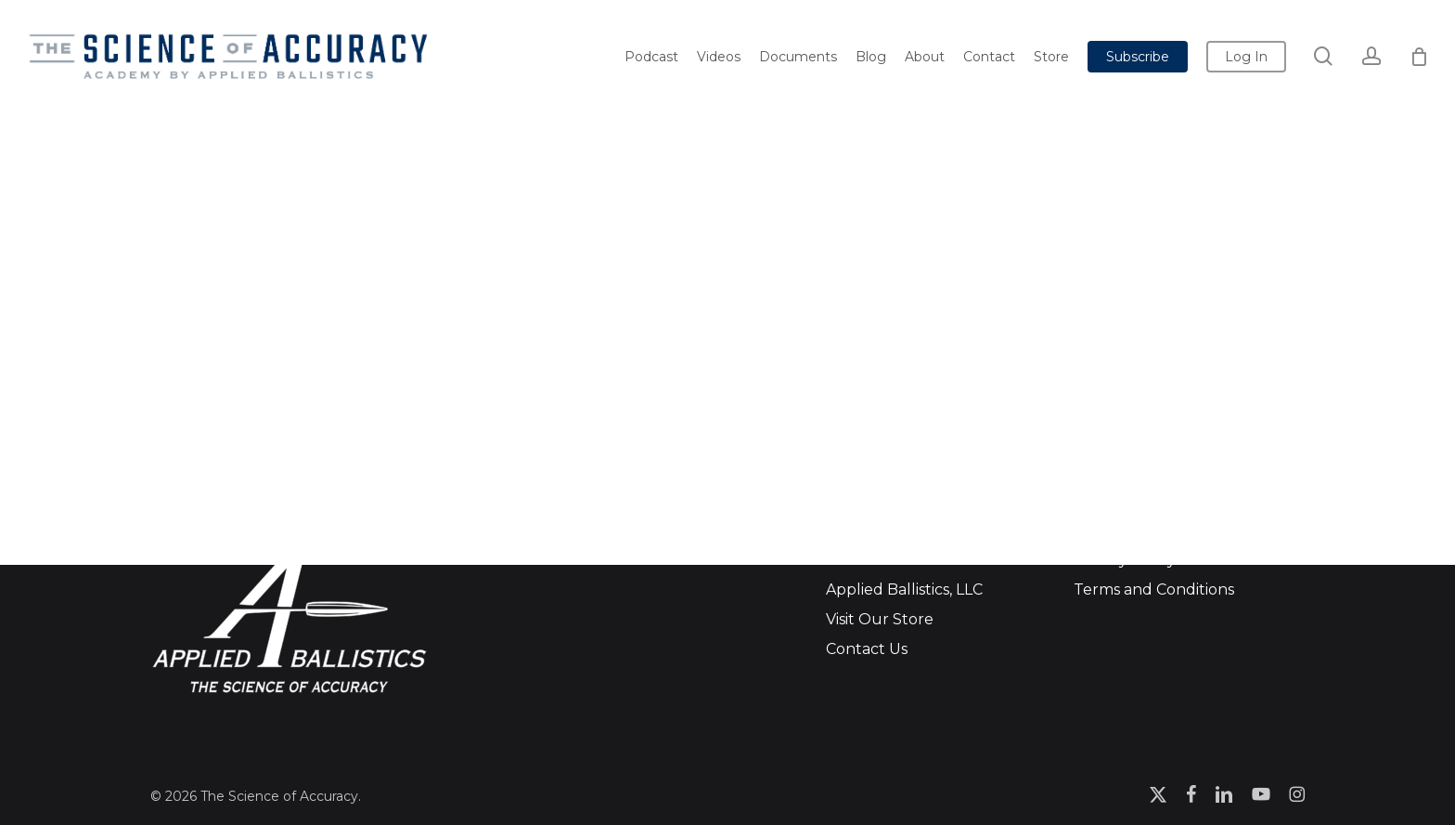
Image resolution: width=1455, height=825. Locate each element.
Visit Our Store (880, 619)
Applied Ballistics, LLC (904, 589)
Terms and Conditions (1154, 589)
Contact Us (867, 649)
